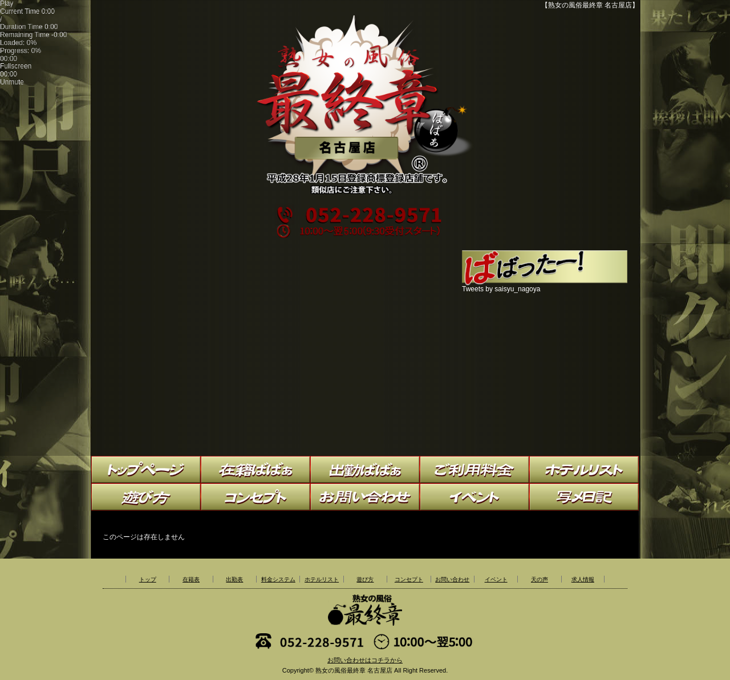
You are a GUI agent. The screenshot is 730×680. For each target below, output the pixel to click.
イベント (496, 579)
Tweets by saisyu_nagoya (501, 289)
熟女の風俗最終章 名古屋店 (353, 670)
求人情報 (582, 579)
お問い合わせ (452, 579)
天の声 (539, 579)
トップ (147, 579)
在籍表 (191, 579)
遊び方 (365, 579)
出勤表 (234, 579)
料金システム (278, 579)
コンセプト (409, 579)
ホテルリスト (322, 579)
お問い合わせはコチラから (365, 660)
